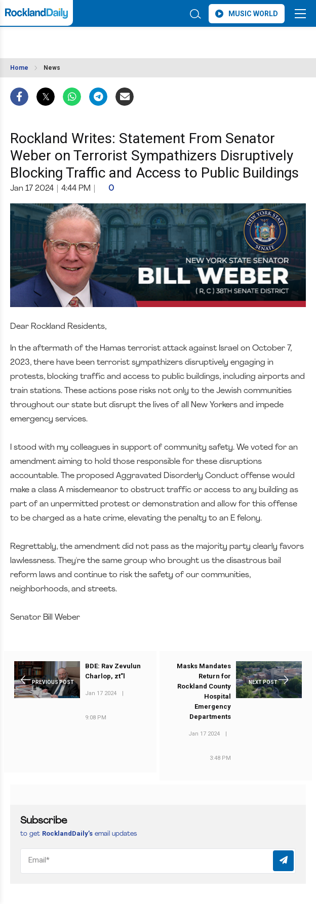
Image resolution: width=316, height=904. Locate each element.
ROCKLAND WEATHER (92, 39)
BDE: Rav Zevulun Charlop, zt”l (113, 671)
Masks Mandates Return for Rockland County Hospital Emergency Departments (204, 691)
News (52, 67)
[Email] (158, 861)
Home (19, 67)
